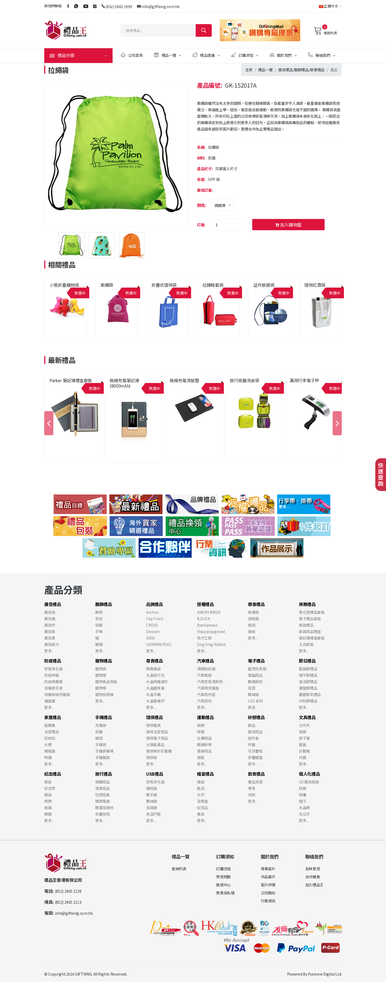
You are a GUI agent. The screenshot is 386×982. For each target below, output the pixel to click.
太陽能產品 (155, 744)
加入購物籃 (288, 224)
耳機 (98, 731)
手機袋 (100, 744)
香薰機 (49, 725)
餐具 (200, 814)
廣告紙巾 (51, 644)
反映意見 (312, 868)
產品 (333, 69)
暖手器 (151, 794)
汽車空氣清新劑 (210, 681)
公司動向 (268, 892)
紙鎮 (47, 807)
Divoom (153, 631)
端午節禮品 (308, 675)
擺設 (47, 794)
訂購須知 (244, 55)
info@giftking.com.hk (160, 6)
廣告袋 (49, 612)
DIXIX (150, 638)
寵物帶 (100, 688)
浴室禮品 (51, 731)
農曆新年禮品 (310, 694)
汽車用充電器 (208, 688)
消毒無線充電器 (57, 694)
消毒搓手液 (53, 688)
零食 (251, 788)
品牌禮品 (154, 604)
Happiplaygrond (211, 631)
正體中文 (330, 6)
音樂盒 (202, 801)
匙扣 (200, 788)
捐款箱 (253, 618)
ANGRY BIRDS (208, 612)
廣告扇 (49, 631)
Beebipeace (207, 625)
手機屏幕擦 (104, 751)
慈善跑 (253, 612)
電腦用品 (255, 675)
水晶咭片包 (155, 675)
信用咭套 (102, 794)
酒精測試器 (206, 668)
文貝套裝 (306, 644)
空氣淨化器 (53, 668)
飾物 (98, 612)
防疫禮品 (52, 660)
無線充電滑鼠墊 (184, 380)
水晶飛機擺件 (157, 681)
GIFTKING (83, 974)
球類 (200, 731)
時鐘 (47, 757)
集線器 (253, 694)
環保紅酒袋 (314, 285)
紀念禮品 (52, 774)
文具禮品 (307, 717)
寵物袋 (100, 668)
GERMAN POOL (159, 644)
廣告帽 (49, 618)
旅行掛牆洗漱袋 (244, 380)
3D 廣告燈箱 (309, 781)
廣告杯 (49, 625)
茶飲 (251, 794)
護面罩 (49, 701)
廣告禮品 (285, 69)
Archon (152, 612)
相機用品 (102, 781)
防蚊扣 (49, 738)
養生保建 (255, 781)
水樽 (47, 744)
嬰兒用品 (255, 731)
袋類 (98, 625)
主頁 (249, 69)
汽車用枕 (204, 701)
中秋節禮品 (308, 701)
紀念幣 (49, 788)
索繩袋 (107, 285)
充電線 (100, 725)
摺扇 (200, 757)
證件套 (253, 738)
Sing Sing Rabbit (211, 644)
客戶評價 (268, 884)
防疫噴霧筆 (53, 681)
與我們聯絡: (53, 5)
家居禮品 (52, 717)
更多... (49, 650)
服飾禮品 (301, 69)
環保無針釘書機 (159, 751)
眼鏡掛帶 (204, 744)
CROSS (152, 625)
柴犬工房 (204, 638)
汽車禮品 (205, 660)
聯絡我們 (321, 55)
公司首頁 (132, 55)
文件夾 (304, 725)
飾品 (251, 725)
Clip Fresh (154, 618)
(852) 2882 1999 (118, 6)
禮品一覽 (167, 55)
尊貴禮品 (154, 660)
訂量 (200, 224)
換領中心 (223, 884)
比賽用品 (204, 738)
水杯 (200, 794)
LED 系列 (255, 701)
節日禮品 (307, 660)
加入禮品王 (314, 884)
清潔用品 (102, 788)
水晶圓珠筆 (155, 688)
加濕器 (151, 807)
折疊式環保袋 (164, 285)
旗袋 (251, 625)
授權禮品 (205, 604)
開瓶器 (49, 751)
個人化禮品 (309, 774)
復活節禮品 (308, 681)
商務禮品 (307, 604)
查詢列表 (325, 30)
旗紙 (251, 631)
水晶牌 (304, 807)
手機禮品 (103, 717)
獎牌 (47, 801)
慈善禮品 (317, 69)
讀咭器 (151, 788)
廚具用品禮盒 (310, 631)
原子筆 (304, 738)
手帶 (98, 631)
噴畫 (302, 794)
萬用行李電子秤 (304, 380)
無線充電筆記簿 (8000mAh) (124, 383)
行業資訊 (268, 900)
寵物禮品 (103, 660)
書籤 (302, 744)
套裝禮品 (306, 625)
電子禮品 (256, 660)
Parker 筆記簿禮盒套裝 (71, 380)
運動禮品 (205, 717)
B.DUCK (203, 618)
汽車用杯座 (206, 694)
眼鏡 (98, 644)
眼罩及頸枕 (104, 807)
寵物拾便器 (104, 694)
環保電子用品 (157, 738)
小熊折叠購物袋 (64, 285)
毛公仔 (304, 814)
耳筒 (251, 688)
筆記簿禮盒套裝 (312, 638)
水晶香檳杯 (155, 701)
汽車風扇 (204, 675)
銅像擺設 (153, 668)
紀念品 (202, 807)
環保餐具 (153, 725)
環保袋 (151, 757)
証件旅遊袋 (263, 285)
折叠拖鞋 (102, 814)
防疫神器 (51, 675)
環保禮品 (154, 717)
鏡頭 (98, 738)
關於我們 (283, 55)
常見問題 (223, 876)
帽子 (302, 801)
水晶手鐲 (153, 694)
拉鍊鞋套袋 (212, 285)
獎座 (47, 781)
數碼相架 (255, 681)
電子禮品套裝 (310, 618)
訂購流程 (223, 868)
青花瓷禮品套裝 (312, 612)
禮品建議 (206, 55)
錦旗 (47, 814)
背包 (98, 618)
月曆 (302, 757)
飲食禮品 (256, 774)
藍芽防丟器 (257, 668)
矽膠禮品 (256, 717)
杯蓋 (251, 744)
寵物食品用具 (106, 681)
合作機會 (312, 876)
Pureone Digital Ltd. (325, 974)
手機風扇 (102, 757)
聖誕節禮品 (308, 668)
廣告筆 (49, 638)
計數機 (304, 751)
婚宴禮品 (205, 774)
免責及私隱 (225, 892)
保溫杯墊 (153, 814)
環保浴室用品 (157, 731)
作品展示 (268, 876)
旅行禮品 (103, 774)
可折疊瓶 (255, 751)
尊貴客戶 (268, 868)
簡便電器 (102, 801)
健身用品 (204, 751)
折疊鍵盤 (255, 757)
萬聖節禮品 (308, 688)
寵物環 (100, 675)
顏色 (201, 205)
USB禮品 (154, 774)
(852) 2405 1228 (68, 891)
